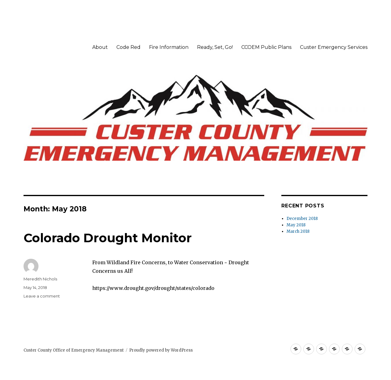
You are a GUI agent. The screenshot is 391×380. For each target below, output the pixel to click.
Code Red (128, 47)
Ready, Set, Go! (215, 47)
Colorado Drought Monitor (108, 237)
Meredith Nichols (40, 278)
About (100, 47)
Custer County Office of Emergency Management (74, 350)
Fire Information (168, 47)
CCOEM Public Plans (266, 47)
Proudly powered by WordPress (161, 350)
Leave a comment (42, 296)
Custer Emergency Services (333, 47)
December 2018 (302, 218)
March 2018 (298, 231)
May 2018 (296, 225)
